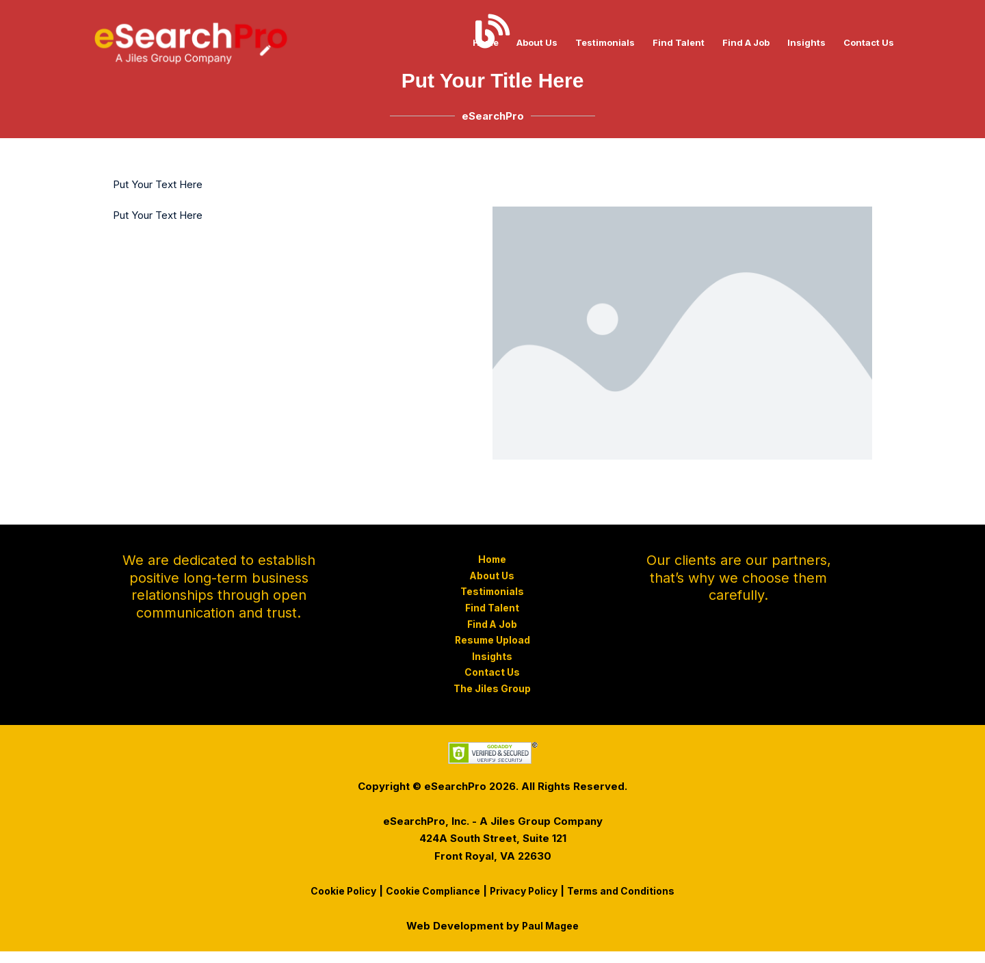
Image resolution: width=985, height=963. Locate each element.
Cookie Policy (333, 902)
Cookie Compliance (429, 902)
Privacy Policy (526, 902)
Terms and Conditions (630, 902)
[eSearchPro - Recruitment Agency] (191, 41)
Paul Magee (550, 937)
